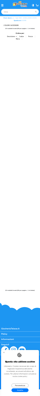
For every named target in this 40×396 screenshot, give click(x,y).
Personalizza (20, 385)
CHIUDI (4, 353)
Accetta (20, 390)
